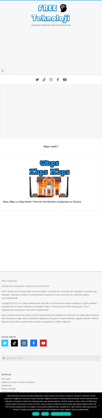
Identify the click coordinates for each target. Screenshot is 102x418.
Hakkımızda (6, 385)
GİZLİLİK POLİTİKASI (61, 414)
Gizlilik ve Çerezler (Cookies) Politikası (18, 382)
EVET (35, 414)
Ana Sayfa (5, 379)
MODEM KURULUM (10, 392)
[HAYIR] (98, 405)
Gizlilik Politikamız (63, 321)
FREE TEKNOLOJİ (9, 281)
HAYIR (45, 414)
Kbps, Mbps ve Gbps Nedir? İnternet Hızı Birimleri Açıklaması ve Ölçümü (42, 201)
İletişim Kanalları (8, 388)
